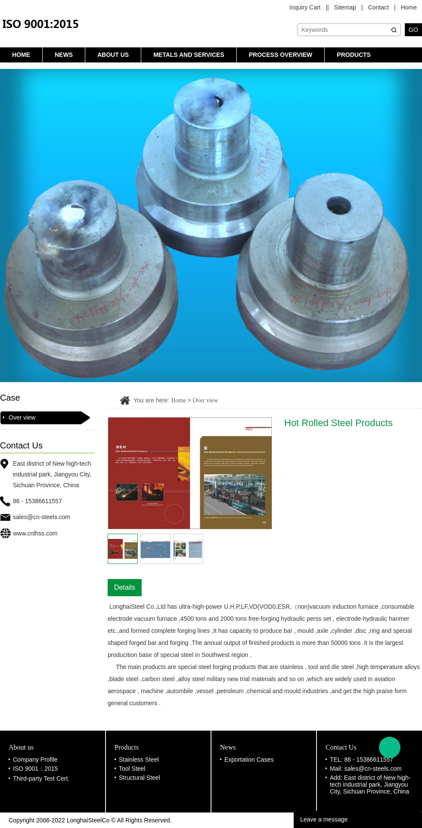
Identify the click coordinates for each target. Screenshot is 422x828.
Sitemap (345, 7)
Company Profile (35, 759)
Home (409, 7)
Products (354, 54)
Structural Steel (139, 777)
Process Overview (281, 54)
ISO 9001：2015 (35, 768)
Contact (378, 7)
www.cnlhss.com (35, 533)
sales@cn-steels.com (41, 517)
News (64, 54)
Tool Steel (132, 768)
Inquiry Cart (304, 7)
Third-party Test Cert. (41, 778)
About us (113, 54)
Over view (22, 417)
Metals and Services (188, 54)
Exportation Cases (248, 759)
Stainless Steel (139, 759)
